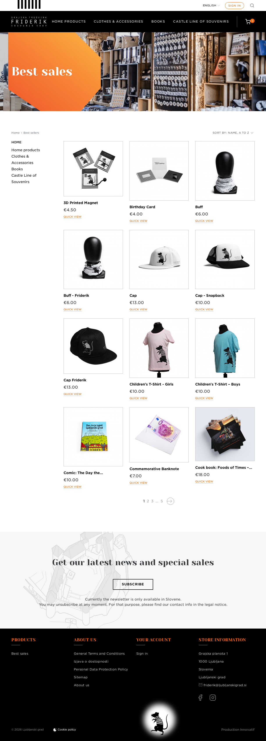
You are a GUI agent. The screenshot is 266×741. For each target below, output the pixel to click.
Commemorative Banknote (154, 469)
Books (158, 21)
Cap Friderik (75, 380)
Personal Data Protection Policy (101, 669)
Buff (199, 207)
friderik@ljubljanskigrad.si (225, 685)
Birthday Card (142, 207)
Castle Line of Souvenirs (201, 21)
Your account (153, 640)
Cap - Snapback (209, 295)
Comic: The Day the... (83, 473)
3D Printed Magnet (81, 203)
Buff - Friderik (76, 295)
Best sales (19, 653)
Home (16, 142)
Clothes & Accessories (118, 21)
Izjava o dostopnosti (91, 661)
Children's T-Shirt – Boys (217, 384)
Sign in (234, 5)
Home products (69, 21)
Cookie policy (67, 729)
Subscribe (133, 584)
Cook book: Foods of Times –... (223, 468)
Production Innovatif (238, 729)
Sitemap (81, 677)
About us (81, 685)
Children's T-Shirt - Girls (151, 384)
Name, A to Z (240, 132)
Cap (133, 295)
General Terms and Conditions (99, 653)
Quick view (73, 216)
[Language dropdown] (211, 5)
